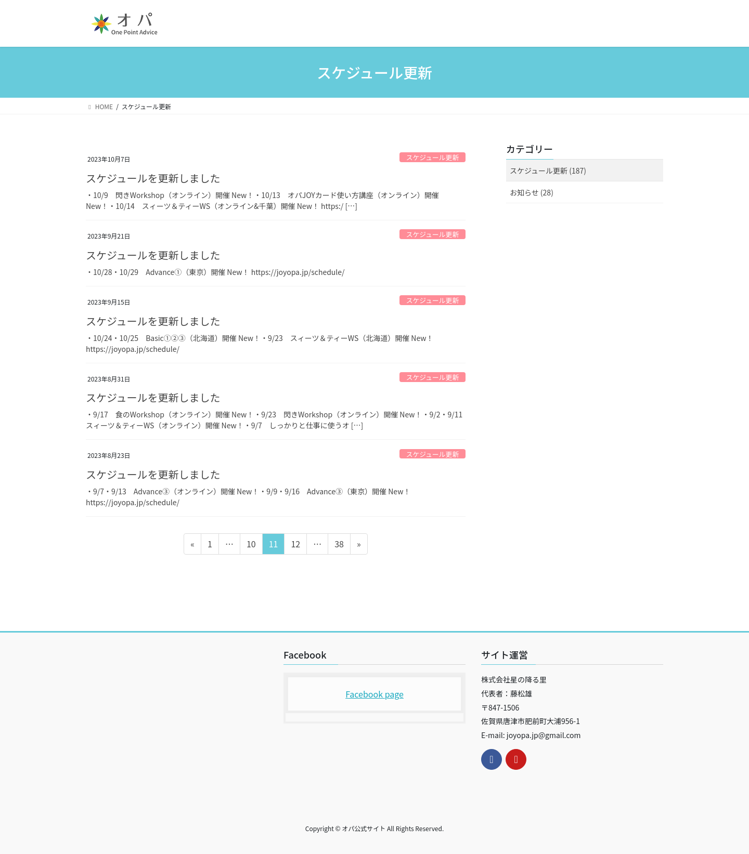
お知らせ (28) (531, 192)
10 (251, 545)
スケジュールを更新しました (153, 178)
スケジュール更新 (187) (548, 170)
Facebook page (374, 694)
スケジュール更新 (432, 157)
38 (339, 545)
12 (295, 545)
